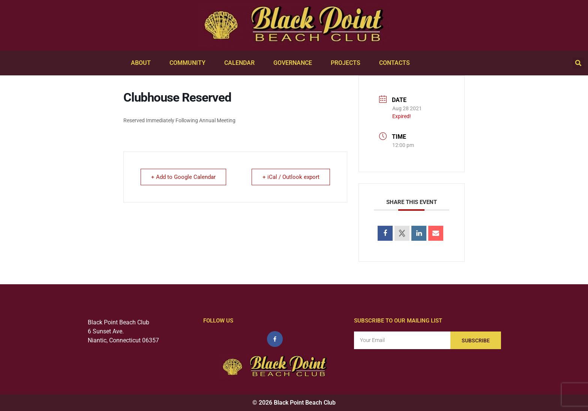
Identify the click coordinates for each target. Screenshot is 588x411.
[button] (578, 63)
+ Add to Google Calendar (184, 177)
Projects (347, 63)
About (142, 63)
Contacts (396, 63)
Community (189, 63)
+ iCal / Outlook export (290, 177)
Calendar (241, 63)
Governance (294, 63)
